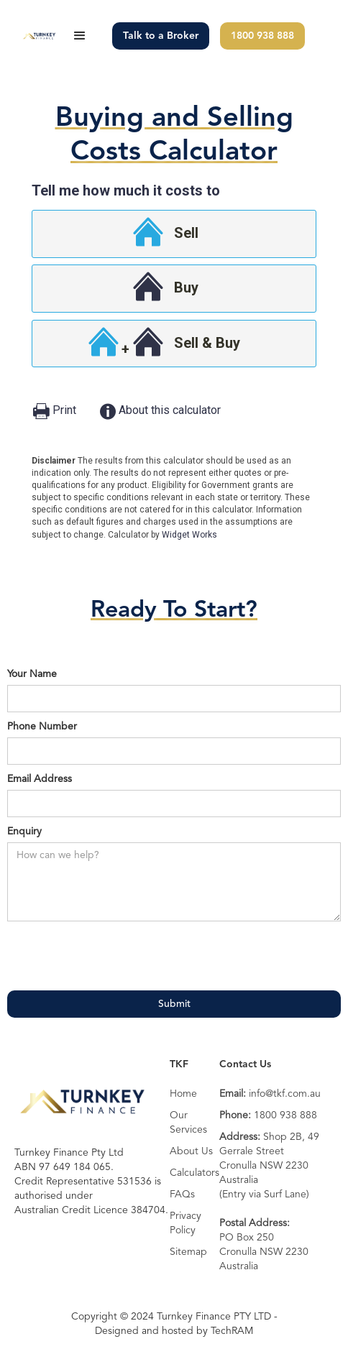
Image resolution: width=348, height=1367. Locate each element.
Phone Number (42, 727)
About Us (191, 1151)
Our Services (188, 1122)
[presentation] (116, 957)
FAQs (182, 1194)
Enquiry (24, 832)
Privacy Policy (185, 1223)
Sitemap (188, 1252)
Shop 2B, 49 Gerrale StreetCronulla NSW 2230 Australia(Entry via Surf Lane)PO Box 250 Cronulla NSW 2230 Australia (269, 1201)
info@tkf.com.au (270, 1094)
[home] (36, 35)
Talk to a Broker (160, 36)
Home (183, 1094)
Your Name (32, 674)
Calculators (194, 1173)
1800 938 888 (262, 36)
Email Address (39, 779)
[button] (79, 35)
